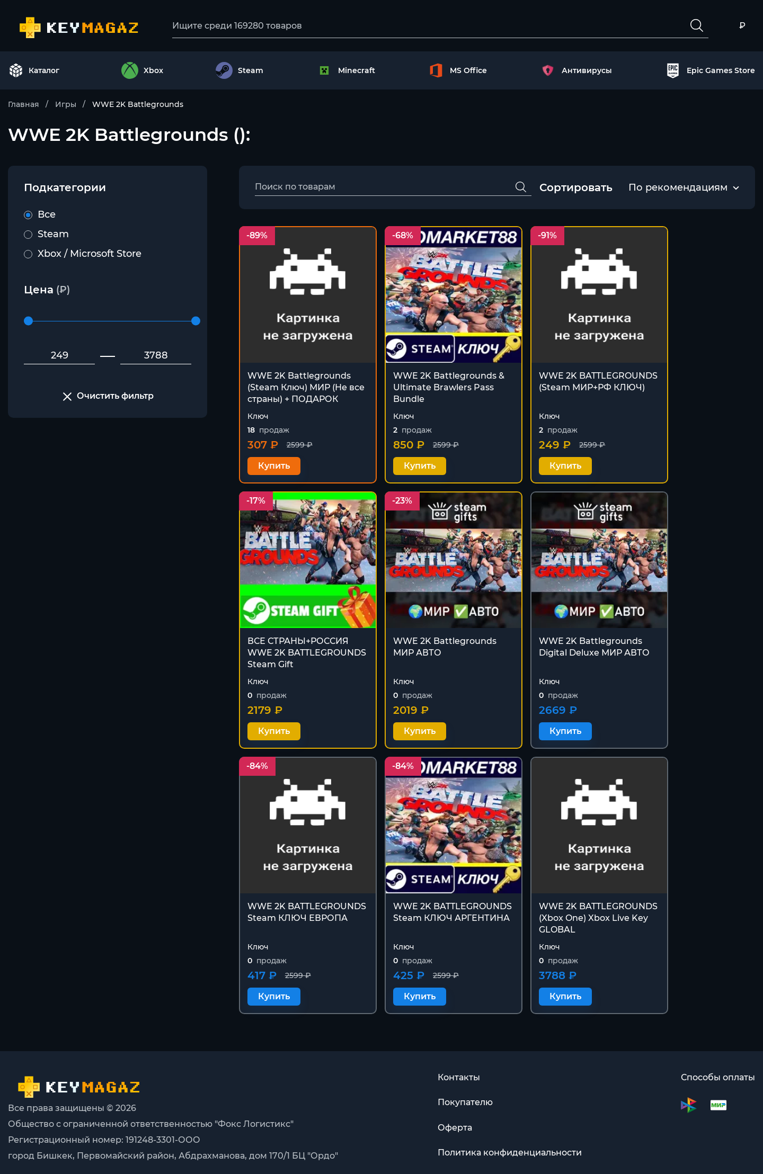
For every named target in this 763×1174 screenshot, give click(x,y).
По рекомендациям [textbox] (677, 188)
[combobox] (677, 188)
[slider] (28, 321)
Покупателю (465, 1094)
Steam (46, 234)
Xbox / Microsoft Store (82, 254)
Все (40, 215)
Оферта (455, 1120)
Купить (274, 463)
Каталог (33, 71)
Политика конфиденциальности (510, 1145)
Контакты (459, 1069)
